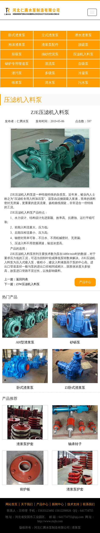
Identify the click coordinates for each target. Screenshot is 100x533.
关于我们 (27, 504)
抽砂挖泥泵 (50, 54)
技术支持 (73, 504)
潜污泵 (17, 73)
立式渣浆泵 (50, 35)
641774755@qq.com (71, 517)
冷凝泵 (83, 73)
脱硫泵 (83, 44)
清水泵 (50, 82)
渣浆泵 (76, 527)
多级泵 (50, 73)
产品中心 (85, 282)
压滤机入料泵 (83, 54)
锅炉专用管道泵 (17, 63)
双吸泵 (17, 54)
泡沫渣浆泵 (16, 44)
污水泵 (83, 82)
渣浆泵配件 (50, 44)
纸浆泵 (17, 82)
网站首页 (11, 504)
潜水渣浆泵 (83, 35)
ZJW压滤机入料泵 (28, 284)
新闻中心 (58, 504)
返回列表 (22, 279)
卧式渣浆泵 (16, 35)
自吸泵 (83, 63)
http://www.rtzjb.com (50, 521)
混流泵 (50, 63)
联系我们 (89, 504)
